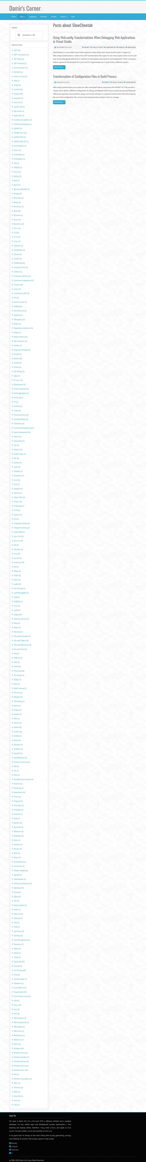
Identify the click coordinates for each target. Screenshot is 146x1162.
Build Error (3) (19, 224)
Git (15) (16, 445)
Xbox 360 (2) (18, 1096)
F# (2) (16, 402)
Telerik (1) (17, 953)
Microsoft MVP (37, 1121)
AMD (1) (16, 81)
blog (42, 1128)
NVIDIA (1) (17, 736)
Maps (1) (17, 623)
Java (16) (17, 554)
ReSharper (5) (19, 836)
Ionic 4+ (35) (18, 541)
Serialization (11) (20, 862)
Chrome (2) (18, 254)
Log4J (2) (17, 610)
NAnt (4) (17, 684)
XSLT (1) (17, 1105)
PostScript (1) (18, 788)
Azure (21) (17, 172)
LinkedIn (14, 1146)
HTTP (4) (17, 510)
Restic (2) (17, 840)
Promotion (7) (19, 805)
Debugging (131, 47)
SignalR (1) (18, 875)
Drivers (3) (17, 367)
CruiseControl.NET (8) (21, 293)
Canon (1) (17, 241)
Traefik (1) (17, 957)
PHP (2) (16, 766)
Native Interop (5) (20, 688)
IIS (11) (16, 519)
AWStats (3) (18, 167)
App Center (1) (19, 111)
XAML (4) (17, 1092)
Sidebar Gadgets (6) (21, 870)
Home (13, 17)
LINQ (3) (17, 597)
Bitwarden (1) (18, 198)
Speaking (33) (19, 888)
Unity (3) (17, 975)
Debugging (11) (19, 319)
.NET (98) (17, 50)
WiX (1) (16, 1074)
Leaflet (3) (17, 584)
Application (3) (19, 115)
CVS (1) (16, 298)
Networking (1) (19, 701)
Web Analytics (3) (20, 1018)
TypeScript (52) (19, 962)
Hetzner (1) (18, 493)
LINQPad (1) (18, 601)
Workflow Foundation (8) (23, 1079)
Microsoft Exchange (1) (22, 636)
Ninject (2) (17, 710)
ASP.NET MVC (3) (20, 137)
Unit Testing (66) (20, 970)
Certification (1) (19, 250)
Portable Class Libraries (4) (23, 779)
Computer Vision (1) (21, 267)
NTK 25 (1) (17, 723)
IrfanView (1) (18, 549)
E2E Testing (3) (19, 371)
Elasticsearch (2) (20, 384)
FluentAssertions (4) (21, 415)
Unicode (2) (18, 966)
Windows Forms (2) (21, 1053)
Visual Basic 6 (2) (20, 988)
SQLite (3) (17, 896)
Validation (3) (18, 983)
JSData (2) (17, 571)
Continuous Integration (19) (24, 280)
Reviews (44, 17)
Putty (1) (17, 818)
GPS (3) (16, 458)
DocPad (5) (17, 363)
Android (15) (18, 89)
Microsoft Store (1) (20, 649)
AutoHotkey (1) (19, 154)
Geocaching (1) (19, 441)
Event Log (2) (18, 397)
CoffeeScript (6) (19, 263)
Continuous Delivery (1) (22, 276)
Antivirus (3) (18, 102)
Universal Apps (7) (20, 979)
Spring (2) (17, 892)
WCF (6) (16, 1014)
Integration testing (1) (22, 528)
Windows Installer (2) (21, 1057)
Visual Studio (97, 47)
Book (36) (17, 211)
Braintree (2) (18, 215)
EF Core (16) (18, 380)
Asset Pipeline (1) (20, 146)
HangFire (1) (18, 489)
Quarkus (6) (18, 823)
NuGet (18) (18, 727)
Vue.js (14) (17, 1005)
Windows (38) (19, 1048)
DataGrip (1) (18, 315)
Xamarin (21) (18, 1087)
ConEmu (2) (18, 272)
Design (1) (17, 332)
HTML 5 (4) (18, 502)
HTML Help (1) (19, 506)
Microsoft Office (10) (21, 640)
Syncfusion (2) (19, 931)
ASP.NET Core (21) (20, 133)
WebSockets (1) (19, 1035)
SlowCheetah (110, 47)
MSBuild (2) (18, 658)
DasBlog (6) (18, 306)
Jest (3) (16, 567)
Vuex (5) (16, 1009)
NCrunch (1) (18, 693)
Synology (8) (18, 936)
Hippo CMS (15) (19, 497)
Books (64, 17)
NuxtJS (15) (18, 732)
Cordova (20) (18, 285)
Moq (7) (16, 653)
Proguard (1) (18, 801)
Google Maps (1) (20, 454)
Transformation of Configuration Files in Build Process (85, 76)
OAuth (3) (17, 740)
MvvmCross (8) (19, 671)
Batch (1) (17, 185)
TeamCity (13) (19, 944)
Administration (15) (21, 68)
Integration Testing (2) (22, 523)
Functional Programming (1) (24, 428)
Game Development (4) (22, 432)
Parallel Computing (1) (22, 762)
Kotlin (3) (17, 580)
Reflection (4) (18, 831)
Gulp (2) (16, 484)
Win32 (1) (17, 1044)
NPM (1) (16, 719)
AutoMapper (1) (19, 159)
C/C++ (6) (17, 228)
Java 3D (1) (18, 558)
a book (29, 1131)
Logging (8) (18, 614)
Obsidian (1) (18, 745)
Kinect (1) (17, 575)
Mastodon (15, 1150)
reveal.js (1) (18, 844)
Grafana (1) (18, 463)
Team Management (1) (22, 940)
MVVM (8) (17, 666)
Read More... (59, 67)
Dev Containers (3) (20, 341)
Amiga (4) (17, 85)
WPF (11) (17, 1083)
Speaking (32, 17)
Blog (22, 17)
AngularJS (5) (18, 98)
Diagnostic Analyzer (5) (22, 350)
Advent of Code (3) (20, 76)
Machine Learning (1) (21, 619)
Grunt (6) (17, 480)
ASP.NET (87, 47)
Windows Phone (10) (21, 1061)
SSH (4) (16, 901)
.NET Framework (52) (21, 55)
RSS (73, 17)
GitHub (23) (18, 450)
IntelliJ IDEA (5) (19, 532)
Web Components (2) (21, 1022)
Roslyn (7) (17, 857)
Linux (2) (17, 606)
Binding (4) (18, 194)
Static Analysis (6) (20, 905)
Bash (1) (16, 180)
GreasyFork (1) (19, 476)
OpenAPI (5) (18, 753)
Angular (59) (18, 94)
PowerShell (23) (19, 792)
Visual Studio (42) (20, 992)
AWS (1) (16, 163)
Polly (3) (17, 775)
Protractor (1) (18, 810)
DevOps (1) (18, 345)
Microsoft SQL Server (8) (22, 645)
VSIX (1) (16, 1001)
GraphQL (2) (18, 471)
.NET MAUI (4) (19, 59)
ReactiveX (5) (18, 827)
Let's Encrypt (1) (19, 588)
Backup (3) (17, 176)
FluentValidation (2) (21, 419)
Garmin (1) (17, 437)
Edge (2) (17, 376)
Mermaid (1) (18, 632)
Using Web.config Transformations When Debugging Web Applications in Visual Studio (94, 39)
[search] (29, 35)
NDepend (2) (18, 697)
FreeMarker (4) (19, 423)
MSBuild (122, 47)
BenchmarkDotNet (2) (21, 189)
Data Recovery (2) (20, 311)
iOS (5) (16, 545)
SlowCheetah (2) (20, 879)
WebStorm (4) (19, 1040)
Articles (54, 17)
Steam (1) (17, 909)
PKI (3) (16, 771)
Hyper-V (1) (18, 515)
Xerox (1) (17, 1100)
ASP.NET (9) (18, 128)
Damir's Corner (25, 8)
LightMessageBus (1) (21, 593)
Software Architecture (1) (23, 883)
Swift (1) (17, 927)
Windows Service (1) (21, 1066)
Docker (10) (18, 358)
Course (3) (17, 289)
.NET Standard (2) (20, 63)
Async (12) (17, 150)
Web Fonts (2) (19, 1031)
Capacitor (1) (18, 246)
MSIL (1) (17, 662)
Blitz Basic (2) (19, 207)
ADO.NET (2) (18, 72)
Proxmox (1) (18, 814)
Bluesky (14, 1143)
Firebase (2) (18, 406)
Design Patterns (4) (20, 337)
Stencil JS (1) (18, 914)
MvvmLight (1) (19, 675)
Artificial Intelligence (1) (22, 124)
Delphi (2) (17, 324)
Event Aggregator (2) (21, 393)
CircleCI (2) (18, 259)
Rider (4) (17, 853)
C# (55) (16, 233)
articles (53, 1128)
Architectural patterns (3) (23, 120)
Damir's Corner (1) (20, 302)
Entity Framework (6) (21, 389)
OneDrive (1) (18, 749)
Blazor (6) (17, 202)
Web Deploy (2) (19, 1027)
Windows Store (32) (21, 1070)
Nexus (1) (17, 706)
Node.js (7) (17, 714)
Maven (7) (17, 627)
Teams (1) (17, 949)
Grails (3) (17, 467)
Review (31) (18, 849)
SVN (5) (16, 923)
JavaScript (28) (19, 562)
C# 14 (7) (17, 237)
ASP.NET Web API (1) (21, 141)
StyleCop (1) (18, 918)
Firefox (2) (17, 410)
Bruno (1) (17, 220)
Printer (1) (17, 797)
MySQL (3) (17, 680)
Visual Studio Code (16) (22, 996)
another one (47, 1131)
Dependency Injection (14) (23, 328)
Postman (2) (18, 784)
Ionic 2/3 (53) (18, 536)
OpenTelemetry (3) (20, 758)
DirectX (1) (17, 354)
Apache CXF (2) (19, 107)
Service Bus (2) (19, 866)
